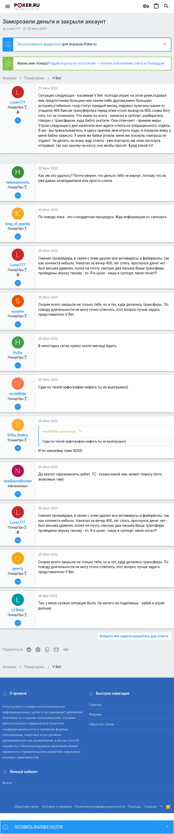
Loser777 (13, 29)
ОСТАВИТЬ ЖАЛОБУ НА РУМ (39, 827)
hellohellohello (18, 182)
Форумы (95, 714)
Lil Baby (17, 610)
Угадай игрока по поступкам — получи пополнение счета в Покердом (106, 63)
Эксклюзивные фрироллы (39, 44)
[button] (8, 6)
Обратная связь (101, 724)
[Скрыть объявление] (164, 44)
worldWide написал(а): (60, 431)
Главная (95, 705)
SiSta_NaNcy (17, 435)
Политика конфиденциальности (100, 806)
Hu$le (17, 353)
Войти (7, 783)
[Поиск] (166, 6)
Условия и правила (57, 806)
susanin (17, 311)
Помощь (134, 806)
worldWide (17, 394)
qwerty (17, 569)
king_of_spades (17, 224)
